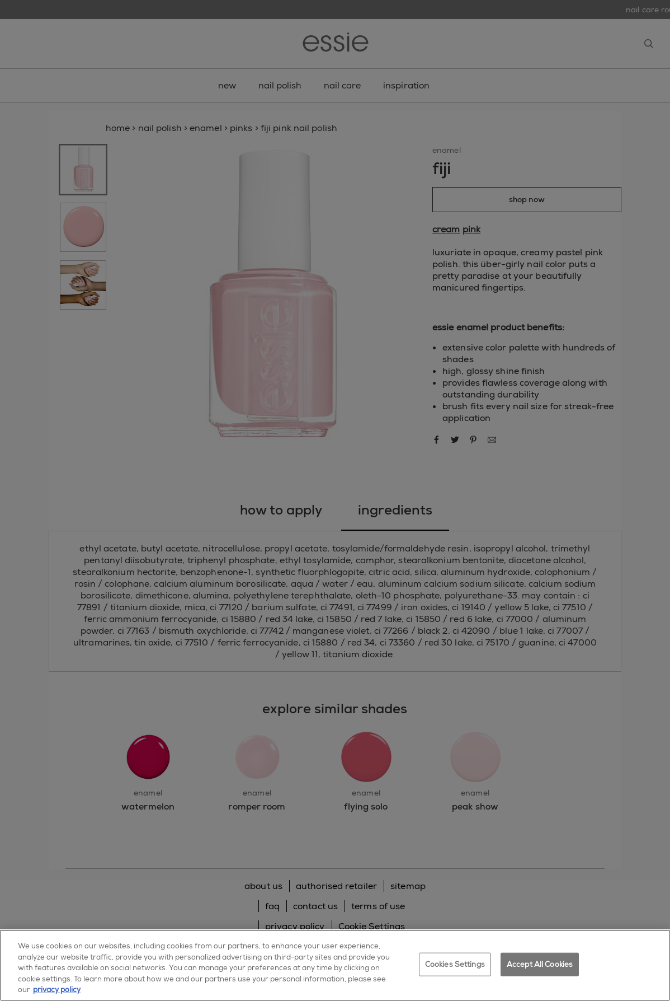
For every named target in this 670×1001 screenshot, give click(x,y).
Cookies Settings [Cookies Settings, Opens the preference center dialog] (455, 964)
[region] (335, 965)
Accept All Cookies (540, 964)
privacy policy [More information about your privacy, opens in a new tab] (57, 989)
